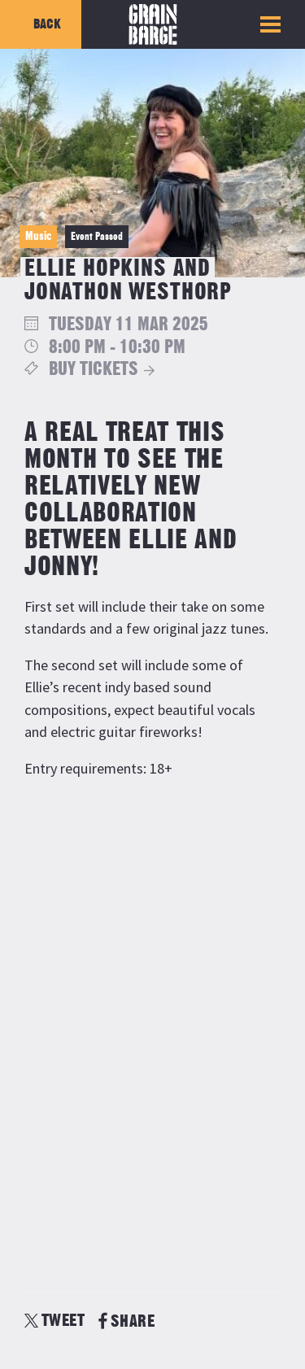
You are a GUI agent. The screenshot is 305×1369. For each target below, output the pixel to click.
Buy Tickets (93, 369)
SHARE (126, 1321)
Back (47, 24)
